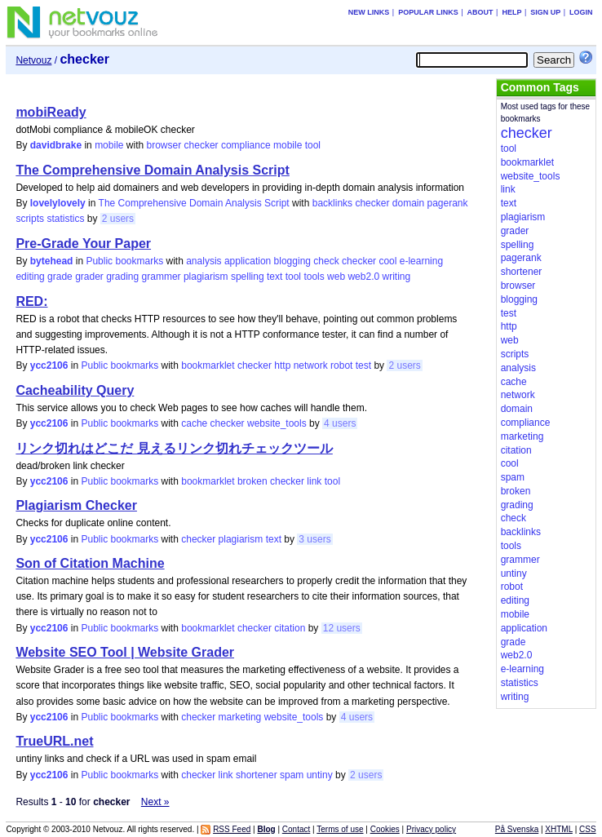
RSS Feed (231, 829)
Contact (296, 829)
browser (164, 145)
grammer (161, 276)
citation (289, 628)
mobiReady (50, 112)
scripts (29, 218)
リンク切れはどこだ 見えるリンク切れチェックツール (173, 448)
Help (511, 12)
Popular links (428, 12)
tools (313, 276)
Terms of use (339, 829)
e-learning (421, 261)
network (311, 365)
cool (387, 261)
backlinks (332, 203)
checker (201, 145)
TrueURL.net (54, 741)
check (326, 261)
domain (408, 203)
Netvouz (33, 60)
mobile (109, 145)
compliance (246, 145)
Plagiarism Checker (76, 505)
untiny (320, 775)
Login (581, 12)
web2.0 (363, 276)
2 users (118, 218)
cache (194, 423)
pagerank (447, 203)
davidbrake (56, 145)
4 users (340, 423)
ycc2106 (49, 365)
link (314, 481)
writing (396, 276)
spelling (247, 276)
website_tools (277, 423)
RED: (31, 301)
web (336, 276)
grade (60, 276)
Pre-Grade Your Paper (83, 243)
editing (29, 276)
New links (369, 12)
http (282, 365)
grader (89, 276)
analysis (203, 261)
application (247, 261)
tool (313, 145)
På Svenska (516, 829)
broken (252, 481)
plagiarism (206, 276)
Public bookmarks (124, 261)
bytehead (51, 261)
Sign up (545, 12)
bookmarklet (207, 365)
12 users (342, 628)
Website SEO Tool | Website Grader (124, 652)
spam (291, 775)
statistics (65, 218)
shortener (256, 775)
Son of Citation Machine (89, 563)
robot (341, 365)
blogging (292, 261)
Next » (155, 802)
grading (122, 276)
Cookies (385, 829)
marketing (240, 717)
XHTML (559, 829)
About (480, 12)
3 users (314, 539)
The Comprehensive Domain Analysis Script (152, 170)
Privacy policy (431, 829)
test (363, 365)
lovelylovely (58, 203)
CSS (587, 829)
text (274, 276)
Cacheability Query (74, 390)
